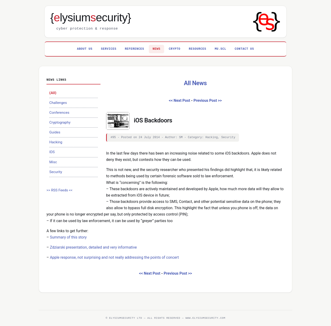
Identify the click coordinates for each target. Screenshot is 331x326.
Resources (197, 49)
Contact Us (244, 49)
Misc (53, 162)
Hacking (55, 142)
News (156, 49)
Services (108, 49)
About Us (84, 49)
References (134, 49)
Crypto (174, 49)
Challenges (58, 103)
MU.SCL (220, 49)
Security (55, 172)
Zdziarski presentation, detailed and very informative (93, 247)
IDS (52, 152)
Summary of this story (68, 237)
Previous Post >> (207, 100)
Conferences (59, 112)
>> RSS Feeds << (59, 190)
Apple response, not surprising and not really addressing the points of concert (114, 257)
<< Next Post (179, 100)
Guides (54, 132)
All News (195, 83)
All (53, 93)
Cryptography (59, 122)
